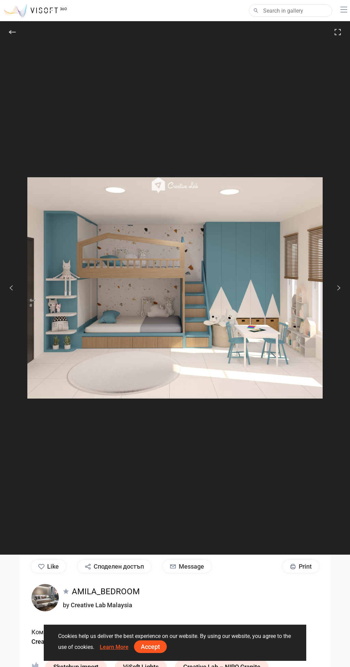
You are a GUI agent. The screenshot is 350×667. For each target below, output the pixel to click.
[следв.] (335, 288)
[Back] (12, 32)
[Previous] (11, 288)
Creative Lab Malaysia (101, 605)
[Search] (290, 10)
